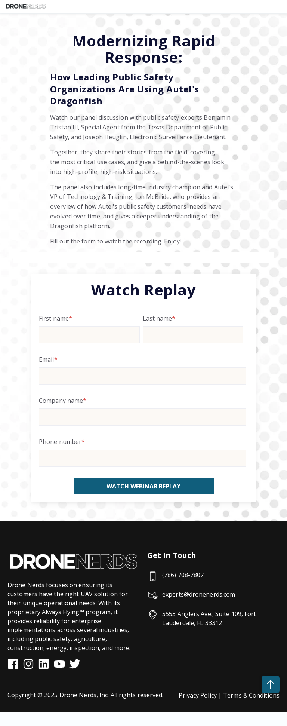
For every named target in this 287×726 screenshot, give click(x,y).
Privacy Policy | (201, 695)
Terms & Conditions (251, 695)
